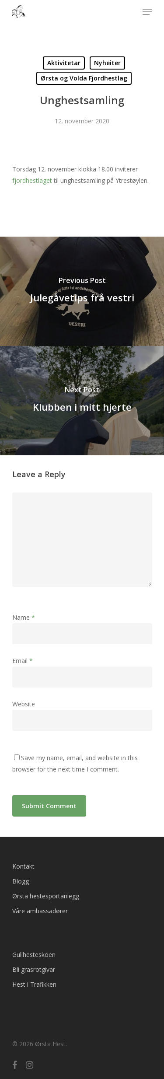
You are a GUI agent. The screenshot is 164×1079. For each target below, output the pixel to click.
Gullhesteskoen (34, 954)
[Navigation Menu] (147, 11)
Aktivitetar (63, 63)
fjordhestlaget (32, 180)
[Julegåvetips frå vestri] (82, 291)
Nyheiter (107, 63)
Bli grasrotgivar (33, 969)
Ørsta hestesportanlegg (45, 896)
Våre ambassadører (40, 911)
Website (23, 704)
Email (22, 660)
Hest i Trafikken (34, 984)
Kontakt (23, 866)
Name (23, 617)
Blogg (20, 881)
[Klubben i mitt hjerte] (82, 400)
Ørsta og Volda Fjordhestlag (84, 78)
